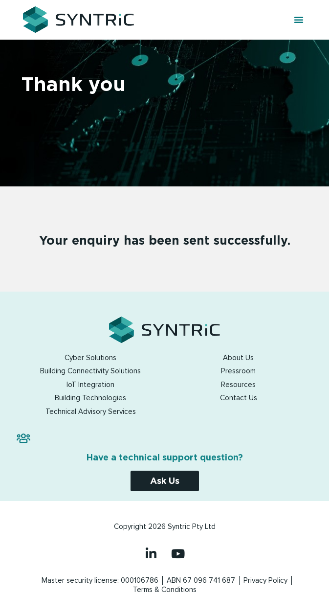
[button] (298, 19)
